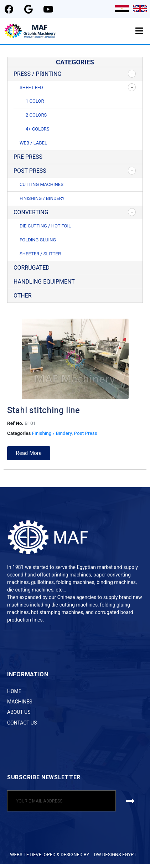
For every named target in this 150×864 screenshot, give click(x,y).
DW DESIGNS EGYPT (115, 854)
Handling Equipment (44, 281)
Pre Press (28, 156)
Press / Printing (37, 73)
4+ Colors (38, 129)
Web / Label (33, 143)
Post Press (30, 170)
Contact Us (22, 723)
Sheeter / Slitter (40, 253)
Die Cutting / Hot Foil (45, 226)
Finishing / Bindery (42, 198)
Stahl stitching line (43, 410)
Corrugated (32, 267)
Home (14, 691)
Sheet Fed (31, 87)
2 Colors (36, 115)
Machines (19, 702)
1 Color (35, 101)
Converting (31, 212)
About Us (19, 712)
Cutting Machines (41, 184)
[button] (28, 453)
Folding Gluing (38, 239)
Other (23, 295)
